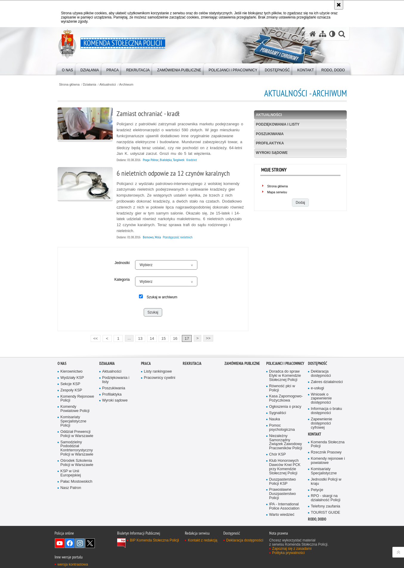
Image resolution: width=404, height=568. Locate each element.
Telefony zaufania (325, 506)
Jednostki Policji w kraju (326, 482)
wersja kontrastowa (73, 564)
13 (140, 338)
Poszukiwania (270, 134)
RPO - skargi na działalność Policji (325, 498)
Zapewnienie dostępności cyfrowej (321, 423)
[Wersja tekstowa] (332, 34)
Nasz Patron (71, 488)
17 (187, 338)
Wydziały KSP (72, 378)
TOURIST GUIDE (325, 513)
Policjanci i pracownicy (285, 363)
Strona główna (69, 84)
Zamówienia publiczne (242, 363)
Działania (89, 84)
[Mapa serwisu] (322, 34)
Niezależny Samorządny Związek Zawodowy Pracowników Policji (285, 442)
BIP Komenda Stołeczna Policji (154, 540)
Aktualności (108, 84)
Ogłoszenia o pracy (285, 407)
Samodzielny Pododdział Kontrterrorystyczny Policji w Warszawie (77, 448)
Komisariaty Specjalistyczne (324, 471)
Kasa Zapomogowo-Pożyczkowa (286, 398)
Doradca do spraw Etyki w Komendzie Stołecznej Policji (285, 376)
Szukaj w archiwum (162, 297)
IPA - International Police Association (284, 506)
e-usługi (317, 388)
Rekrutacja (192, 363)
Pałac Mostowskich (76, 482)
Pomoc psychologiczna (282, 428)
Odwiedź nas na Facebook (70, 543)
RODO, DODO (317, 519)
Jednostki (122, 263)
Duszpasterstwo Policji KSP (282, 482)
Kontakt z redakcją (202, 540)
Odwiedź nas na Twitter (90, 543)
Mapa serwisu (277, 192)
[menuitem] (68, 68)
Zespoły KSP (71, 390)
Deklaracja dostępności (321, 374)
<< (94, 338)
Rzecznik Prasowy (326, 452)
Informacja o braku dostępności (326, 411)
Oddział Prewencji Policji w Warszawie (77, 434)
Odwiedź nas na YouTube (59, 543)
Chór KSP (277, 454)
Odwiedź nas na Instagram (80, 543)
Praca (146, 363)
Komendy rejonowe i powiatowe (328, 461)
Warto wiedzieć (282, 515)
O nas (62, 363)
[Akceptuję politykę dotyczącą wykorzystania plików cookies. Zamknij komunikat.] (338, 5)
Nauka (274, 419)
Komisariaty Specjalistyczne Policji (73, 421)
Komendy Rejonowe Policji (77, 399)
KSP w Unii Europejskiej (71, 473)
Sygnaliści (277, 413)
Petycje (317, 490)
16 (175, 338)
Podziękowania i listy (277, 124)
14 (152, 338)
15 (163, 338)
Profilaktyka (270, 143)
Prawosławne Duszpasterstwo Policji (282, 494)
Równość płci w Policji (282, 388)
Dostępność (317, 363)
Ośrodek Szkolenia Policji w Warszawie (77, 463)
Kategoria (121, 279)
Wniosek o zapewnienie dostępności (321, 399)
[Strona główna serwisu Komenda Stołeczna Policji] (312, 34)
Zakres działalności (327, 382)
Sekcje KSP (71, 384)
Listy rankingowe (158, 371)
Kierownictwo (72, 371)
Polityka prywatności (288, 553)
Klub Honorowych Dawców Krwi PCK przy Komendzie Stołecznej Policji (285, 467)
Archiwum (126, 84)
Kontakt (314, 434)
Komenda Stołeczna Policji (328, 444)
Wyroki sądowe (272, 153)
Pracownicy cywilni (159, 378)
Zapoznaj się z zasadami (292, 549)
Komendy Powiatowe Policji (75, 409)
